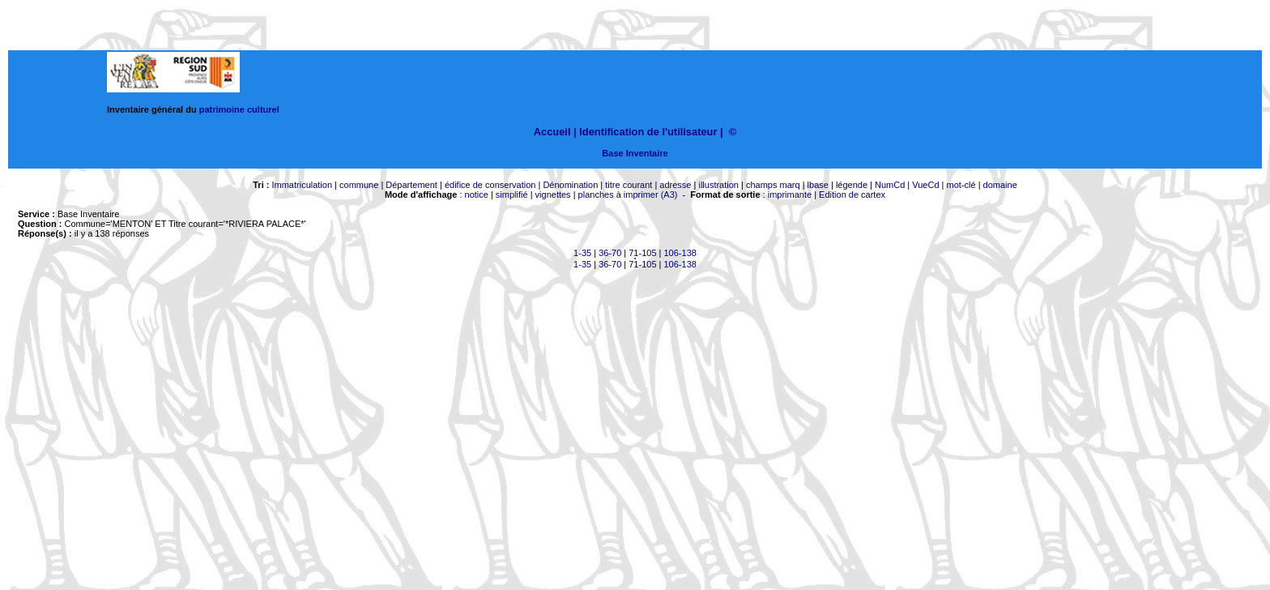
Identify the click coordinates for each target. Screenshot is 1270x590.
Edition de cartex (852, 194)
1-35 (582, 253)
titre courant (628, 185)
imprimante (790, 194)
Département (411, 185)
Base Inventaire (634, 153)
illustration (718, 185)
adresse (675, 185)
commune (358, 185)
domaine (1000, 185)
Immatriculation (301, 185)
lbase (818, 185)
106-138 (680, 253)
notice (476, 194)
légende (851, 185)
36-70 (610, 253)
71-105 (642, 253)
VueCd (925, 185)
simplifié (512, 194)
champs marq (773, 185)
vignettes (553, 194)
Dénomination (570, 185)
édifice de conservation (490, 185)
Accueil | (555, 132)
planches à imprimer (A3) (628, 194)
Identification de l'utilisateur (648, 132)
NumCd (890, 185)
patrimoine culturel (239, 109)
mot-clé (961, 185)
